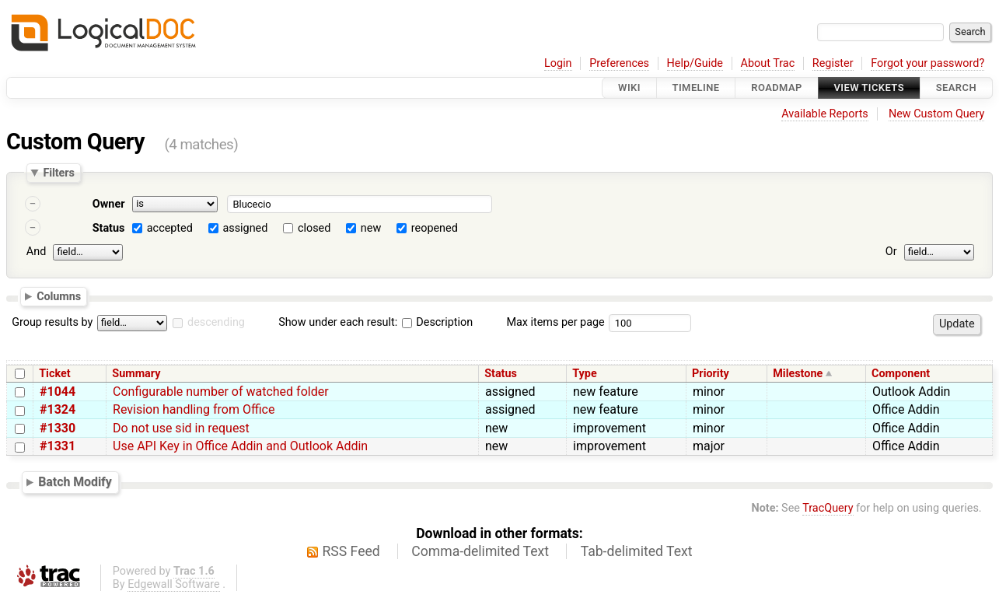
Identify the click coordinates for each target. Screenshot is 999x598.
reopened (434, 228)
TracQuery (827, 508)
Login (558, 63)
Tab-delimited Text (637, 551)
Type (584, 373)
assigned (244, 228)
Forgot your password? (927, 63)
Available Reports (824, 114)
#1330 (57, 428)
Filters (58, 172)
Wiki (629, 87)
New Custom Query (936, 114)
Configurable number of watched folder (221, 391)
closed (314, 228)
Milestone (798, 373)
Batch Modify (75, 481)
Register (833, 63)
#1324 (57, 409)
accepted (170, 228)
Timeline (696, 87)
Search (956, 87)
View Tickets (869, 87)
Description (437, 322)
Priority (710, 373)
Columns (59, 295)
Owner (109, 204)
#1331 (57, 446)
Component (901, 373)
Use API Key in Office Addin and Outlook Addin (240, 446)
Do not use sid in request (181, 428)
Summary (136, 373)
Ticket (54, 373)
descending (216, 322)
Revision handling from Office (193, 409)
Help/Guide (695, 63)
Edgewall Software (173, 584)
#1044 (57, 391)
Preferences (619, 63)
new (371, 228)
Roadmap (776, 87)
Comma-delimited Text (480, 551)
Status (109, 228)
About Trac (768, 63)
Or (891, 251)
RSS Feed (351, 551)
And (36, 251)
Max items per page (555, 322)
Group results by (52, 322)
